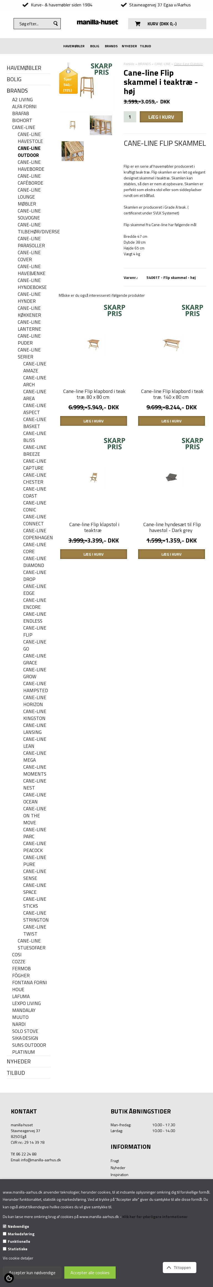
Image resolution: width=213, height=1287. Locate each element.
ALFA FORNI (24, 106)
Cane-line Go (34, 645)
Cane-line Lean (34, 743)
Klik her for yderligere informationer (155, 1216)
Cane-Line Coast (34, 492)
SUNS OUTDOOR (29, 1045)
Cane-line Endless (34, 618)
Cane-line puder (29, 339)
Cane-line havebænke (31, 270)
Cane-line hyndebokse (32, 284)
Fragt (115, 1161)
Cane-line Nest (34, 784)
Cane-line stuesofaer (31, 944)
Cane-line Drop (34, 576)
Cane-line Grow (34, 673)
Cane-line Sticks (34, 903)
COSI (17, 954)
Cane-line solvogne (29, 214)
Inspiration (119, 1174)
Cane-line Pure (34, 861)
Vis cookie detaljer (18, 1258)
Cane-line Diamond (34, 562)
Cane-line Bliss (34, 437)
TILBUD (145, 46)
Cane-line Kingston (34, 715)
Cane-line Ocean (34, 798)
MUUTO (20, 1017)
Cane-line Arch (34, 381)
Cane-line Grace (34, 659)
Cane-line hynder (29, 298)
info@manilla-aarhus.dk (41, 1160)
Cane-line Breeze (34, 451)
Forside (129, 63)
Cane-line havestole (30, 138)
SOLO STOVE (25, 1031)
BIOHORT (22, 120)
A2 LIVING (22, 99)
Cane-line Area (34, 395)
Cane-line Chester (34, 479)
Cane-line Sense (34, 875)
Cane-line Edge (34, 590)
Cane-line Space (34, 889)
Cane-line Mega (34, 757)
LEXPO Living (26, 1003)
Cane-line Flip (34, 631)
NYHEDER (129, 46)
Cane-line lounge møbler (29, 197)
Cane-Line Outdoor (29, 152)
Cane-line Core (34, 548)
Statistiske (17, 1249)
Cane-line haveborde (31, 166)
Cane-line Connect (34, 520)
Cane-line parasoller (31, 242)
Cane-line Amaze (34, 367)
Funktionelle (19, 1241)
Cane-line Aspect (34, 409)
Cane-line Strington (36, 917)
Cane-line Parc (34, 833)
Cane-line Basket (34, 423)
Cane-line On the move (34, 815)
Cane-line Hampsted (35, 687)
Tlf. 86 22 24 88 (23, 1154)
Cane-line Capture (34, 465)
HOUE (18, 989)
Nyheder (118, 1167)
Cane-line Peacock (34, 847)
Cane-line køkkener (29, 312)
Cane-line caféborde (30, 180)
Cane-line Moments (34, 771)
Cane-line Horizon (34, 701)
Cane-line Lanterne (29, 326)
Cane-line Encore (34, 604)
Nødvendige (18, 1226)
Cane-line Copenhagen (36, 534)
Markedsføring (21, 1234)
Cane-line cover (29, 256)
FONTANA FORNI (29, 982)
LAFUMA (21, 996)
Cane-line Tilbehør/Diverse (34, 228)
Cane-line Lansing (34, 729)
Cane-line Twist (34, 930)
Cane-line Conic (34, 506)
